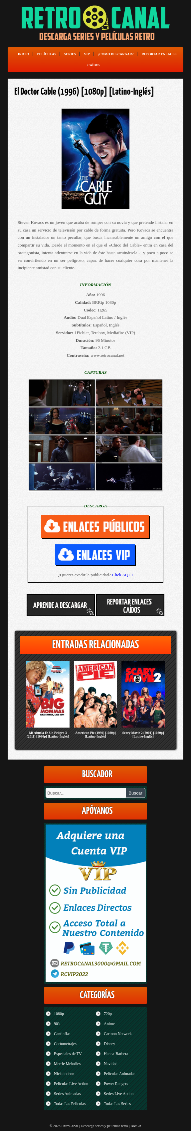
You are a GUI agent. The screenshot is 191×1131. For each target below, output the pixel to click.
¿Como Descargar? (116, 54)
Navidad (110, 1063)
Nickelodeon (64, 1073)
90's (57, 1023)
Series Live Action (118, 1093)
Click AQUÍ (122, 574)
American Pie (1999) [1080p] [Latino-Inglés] (95, 734)
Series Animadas (67, 1093)
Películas (46, 54)
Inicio (23, 54)
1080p (59, 1013)
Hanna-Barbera (116, 1053)
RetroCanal (70, 1126)
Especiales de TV (68, 1053)
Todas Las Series (117, 1103)
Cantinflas (62, 1033)
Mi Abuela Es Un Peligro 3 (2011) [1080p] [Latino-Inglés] (48, 734)
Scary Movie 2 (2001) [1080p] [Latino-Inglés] (143, 734)
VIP (87, 54)
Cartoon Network (118, 1033)
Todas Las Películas (70, 1103)
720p (108, 1013)
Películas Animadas (119, 1073)
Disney (109, 1043)
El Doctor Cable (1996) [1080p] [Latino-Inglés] (84, 92)
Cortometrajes (65, 1043)
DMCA (135, 1126)
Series (70, 54)
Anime (109, 1023)
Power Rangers (116, 1083)
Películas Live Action (71, 1083)
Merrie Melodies (67, 1063)
